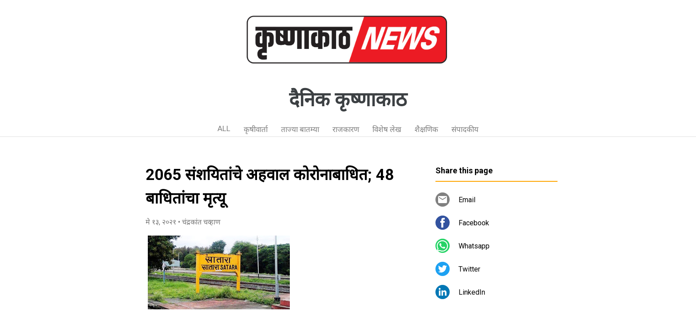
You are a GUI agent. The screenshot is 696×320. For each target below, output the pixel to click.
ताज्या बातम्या (300, 129)
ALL (224, 128)
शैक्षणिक (426, 129)
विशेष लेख (386, 129)
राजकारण (345, 129)
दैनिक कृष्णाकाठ (348, 99)
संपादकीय (464, 129)
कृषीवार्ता (256, 129)
